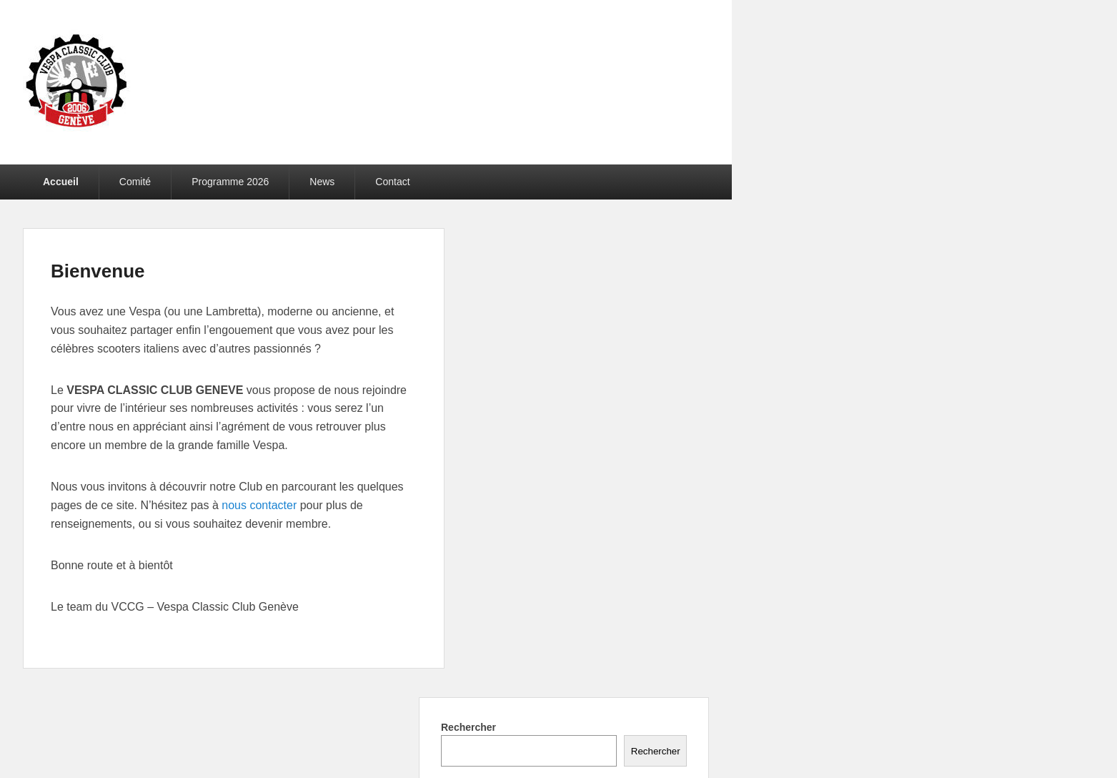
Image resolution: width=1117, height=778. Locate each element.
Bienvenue (98, 271)
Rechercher (468, 727)
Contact (392, 181)
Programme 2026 (230, 181)
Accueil (61, 181)
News (321, 181)
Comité (135, 181)
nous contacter (259, 505)
